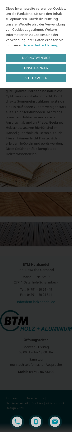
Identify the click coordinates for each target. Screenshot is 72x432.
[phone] (17, 422)
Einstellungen (36, 68)
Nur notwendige (36, 58)
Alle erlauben (36, 78)
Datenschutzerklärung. (40, 45)
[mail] (55, 422)
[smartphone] (36, 422)
